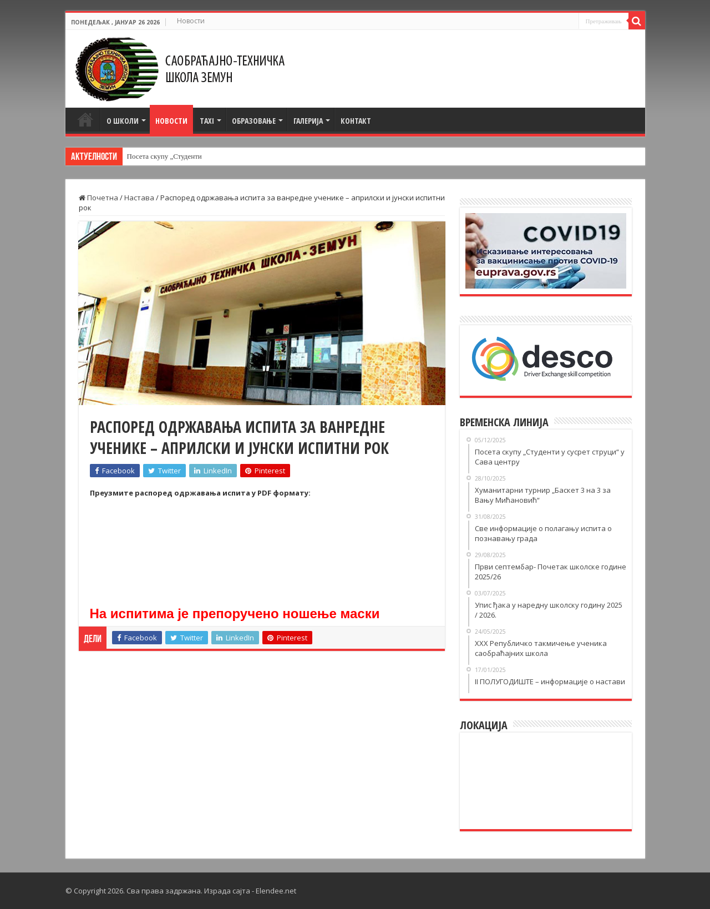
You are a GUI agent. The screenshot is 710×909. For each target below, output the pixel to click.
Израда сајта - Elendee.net (250, 891)
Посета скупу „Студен (161, 156)
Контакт (356, 120)
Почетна (85, 119)
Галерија (308, 120)
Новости (191, 21)
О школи (122, 120)
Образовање (254, 120)
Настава (139, 198)
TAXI (207, 120)
